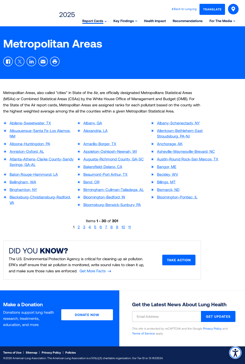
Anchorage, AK (169, 143)
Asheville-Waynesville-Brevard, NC (186, 151)
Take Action (179, 260)
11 (129, 227)
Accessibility (235, 352)
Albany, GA (92, 123)
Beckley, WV (167, 174)
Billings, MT (166, 182)
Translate (212, 9)
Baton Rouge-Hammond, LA (34, 174)
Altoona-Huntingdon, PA (30, 143)
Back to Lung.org (185, 9)
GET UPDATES (218, 316)
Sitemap (31, 352)
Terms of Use (12, 352)
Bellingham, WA (23, 182)
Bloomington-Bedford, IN (104, 197)
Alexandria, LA (95, 130)
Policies (70, 352)
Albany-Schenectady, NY (178, 123)
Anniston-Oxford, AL (27, 151)
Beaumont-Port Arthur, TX (105, 174)
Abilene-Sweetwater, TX (30, 123)
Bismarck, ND (168, 189)
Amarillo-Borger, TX (99, 143)
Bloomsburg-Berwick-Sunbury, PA (112, 204)
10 (123, 227)
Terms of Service (143, 333)
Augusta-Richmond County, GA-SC (113, 159)
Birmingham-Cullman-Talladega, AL (113, 189)
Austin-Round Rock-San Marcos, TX (187, 159)
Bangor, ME (166, 166)
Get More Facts (93, 270)
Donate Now (87, 315)
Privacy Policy (212, 328)
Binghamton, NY (23, 189)
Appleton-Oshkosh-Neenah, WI (110, 151)
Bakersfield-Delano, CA (102, 166)
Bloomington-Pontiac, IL (177, 197)
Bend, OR (91, 182)
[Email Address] (169, 316)
